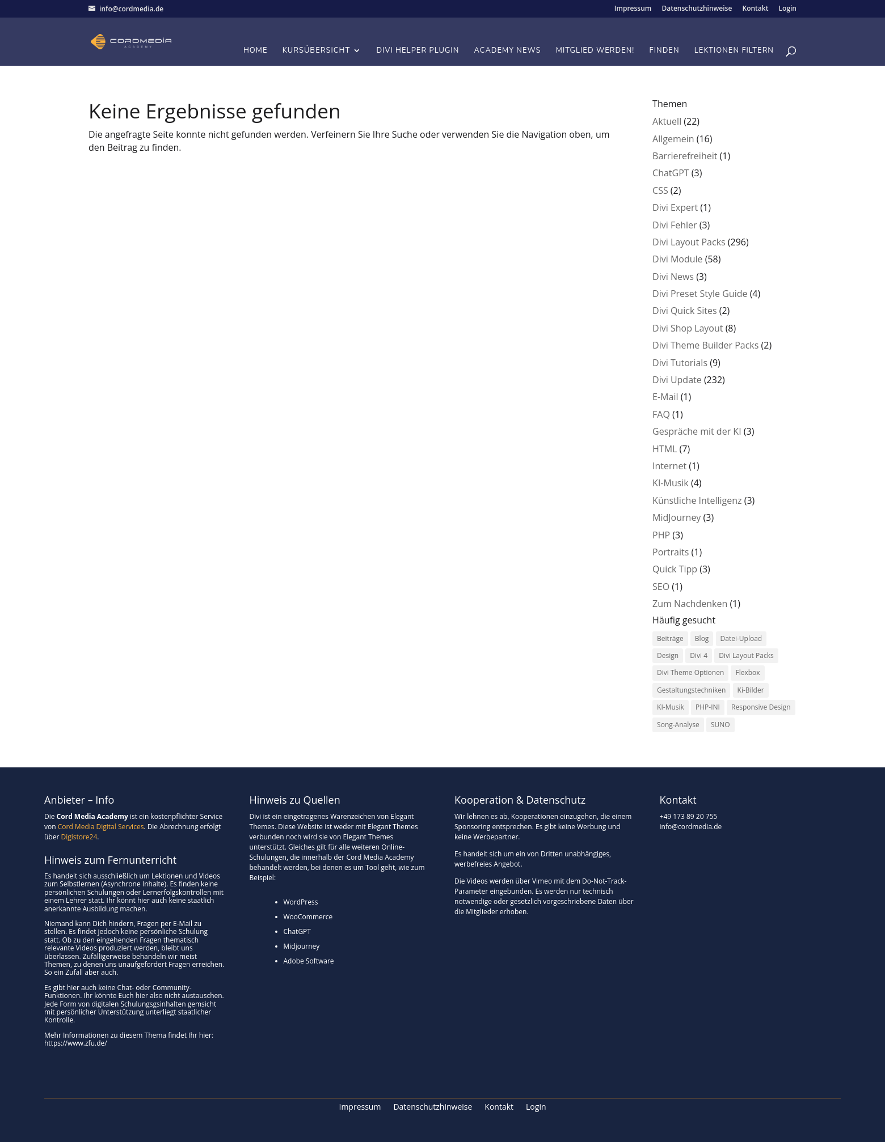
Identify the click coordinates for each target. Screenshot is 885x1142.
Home (255, 51)
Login (787, 9)
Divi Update (677, 379)
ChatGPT (670, 173)
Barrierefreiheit (684, 156)
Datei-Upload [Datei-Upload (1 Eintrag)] (741, 638)
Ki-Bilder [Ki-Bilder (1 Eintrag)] (751, 690)
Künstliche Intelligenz (697, 500)
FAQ (661, 414)
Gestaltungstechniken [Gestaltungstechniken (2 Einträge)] (691, 690)
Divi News (673, 276)
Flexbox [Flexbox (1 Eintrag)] (747, 672)
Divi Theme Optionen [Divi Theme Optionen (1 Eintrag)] (690, 672)
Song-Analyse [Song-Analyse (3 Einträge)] (678, 724)
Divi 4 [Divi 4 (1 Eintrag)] (698, 655)
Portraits (670, 552)
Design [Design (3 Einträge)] (667, 655)
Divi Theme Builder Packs (705, 345)
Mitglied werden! (595, 51)
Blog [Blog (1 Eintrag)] (702, 638)
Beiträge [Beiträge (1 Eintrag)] (670, 638)
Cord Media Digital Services (101, 826)
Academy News (507, 51)
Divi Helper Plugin (417, 51)
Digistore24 (79, 837)
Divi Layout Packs (689, 242)
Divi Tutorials (679, 362)
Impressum (632, 9)
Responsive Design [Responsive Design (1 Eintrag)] (760, 707)
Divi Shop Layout (687, 328)
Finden (665, 51)
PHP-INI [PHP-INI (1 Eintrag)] (708, 707)
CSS (660, 190)
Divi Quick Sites (684, 310)
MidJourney (676, 517)
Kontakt (755, 9)
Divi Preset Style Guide (699, 293)
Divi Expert (675, 207)
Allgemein (673, 139)
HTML (664, 449)
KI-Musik (670, 483)
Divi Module (677, 259)
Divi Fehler (674, 225)
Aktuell (666, 121)
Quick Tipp (674, 569)
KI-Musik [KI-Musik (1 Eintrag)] (670, 707)
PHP (661, 535)
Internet (669, 466)
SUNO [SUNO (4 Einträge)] (720, 724)
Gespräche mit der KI (696, 431)
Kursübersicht (316, 51)
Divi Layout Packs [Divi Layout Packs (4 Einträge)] (746, 655)
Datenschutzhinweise (696, 9)
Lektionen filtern (734, 51)
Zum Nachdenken (689, 603)
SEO (660, 586)
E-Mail (665, 396)
